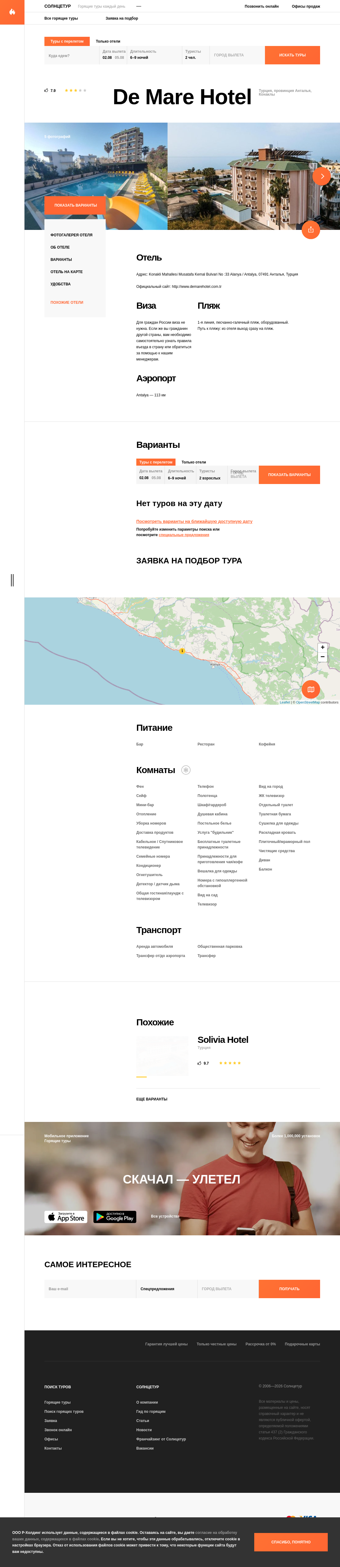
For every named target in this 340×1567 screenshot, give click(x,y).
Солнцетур (57, 6)
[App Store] (65, 1217)
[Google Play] (114, 1217)
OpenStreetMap (308, 702)
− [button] (322, 657)
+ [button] (323, 648)
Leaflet (285, 702)
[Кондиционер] (186, 770)
